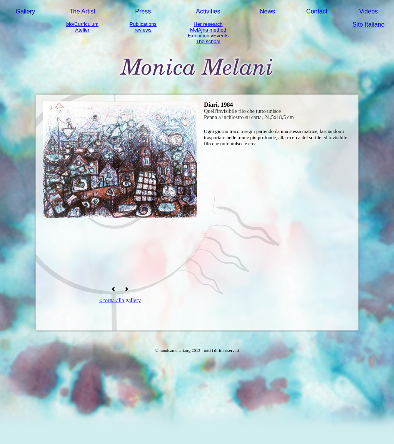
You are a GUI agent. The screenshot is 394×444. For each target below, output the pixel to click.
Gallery (25, 11)
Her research (208, 24)
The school (208, 41)
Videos (368, 11)
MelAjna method (208, 30)
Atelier (82, 30)
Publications (143, 24)
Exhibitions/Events (208, 36)
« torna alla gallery (120, 300)
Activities (208, 11)
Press (143, 11)
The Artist (82, 11)
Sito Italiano (368, 24)
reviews (143, 30)
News (267, 11)
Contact (316, 11)
